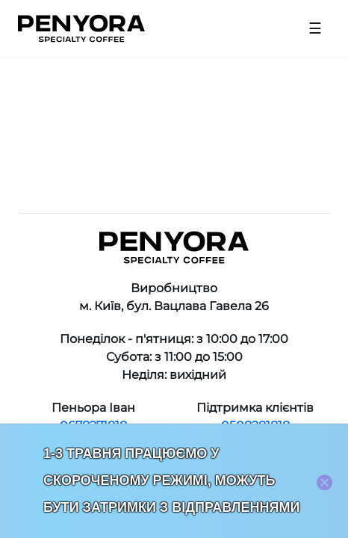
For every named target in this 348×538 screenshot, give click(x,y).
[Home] (81, 28)
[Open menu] (315, 28)
